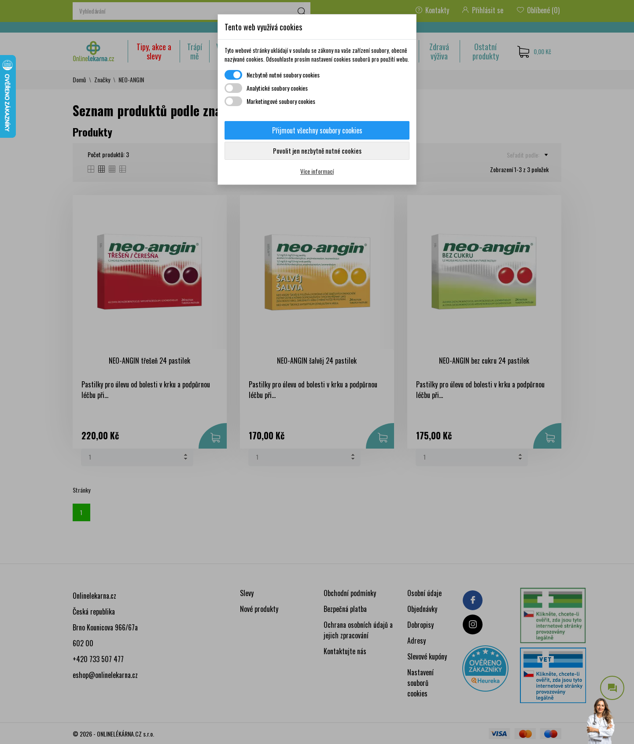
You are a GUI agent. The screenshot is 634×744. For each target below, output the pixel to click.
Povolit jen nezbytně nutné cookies (317, 150)
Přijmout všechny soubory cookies (317, 130)
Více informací (317, 171)
